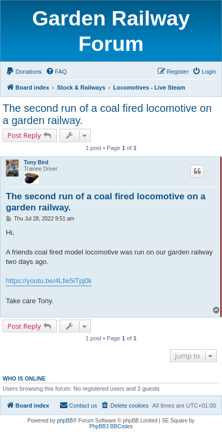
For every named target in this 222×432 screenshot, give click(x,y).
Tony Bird (36, 162)
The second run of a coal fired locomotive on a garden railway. (107, 114)
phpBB (65, 421)
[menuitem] (24, 71)
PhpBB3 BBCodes (111, 426)
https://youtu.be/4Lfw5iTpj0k (49, 281)
